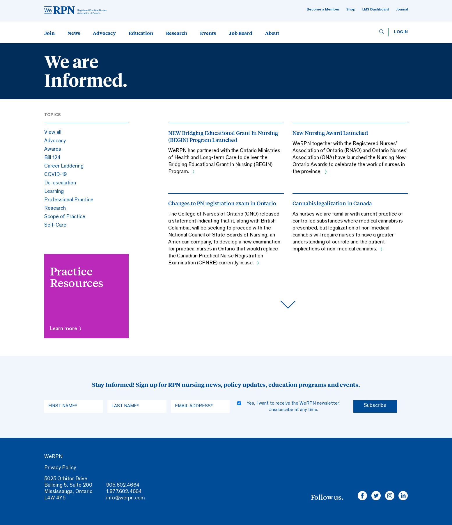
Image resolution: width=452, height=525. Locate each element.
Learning (54, 191)
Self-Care (55, 225)
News (74, 33)
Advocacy (104, 33)
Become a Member (323, 10)
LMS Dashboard (375, 10)
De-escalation (60, 183)
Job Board (240, 33)
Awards (52, 149)
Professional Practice (68, 200)
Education (141, 33)
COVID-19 (55, 174)
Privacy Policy (60, 468)
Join (49, 33)
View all (52, 132)
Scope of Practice (64, 217)
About (272, 33)
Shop (350, 10)
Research (176, 33)
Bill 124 (52, 158)
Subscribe (375, 405)
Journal (402, 10)
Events (208, 33)
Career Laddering (64, 166)
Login (401, 32)
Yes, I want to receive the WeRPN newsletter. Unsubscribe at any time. (293, 406)
